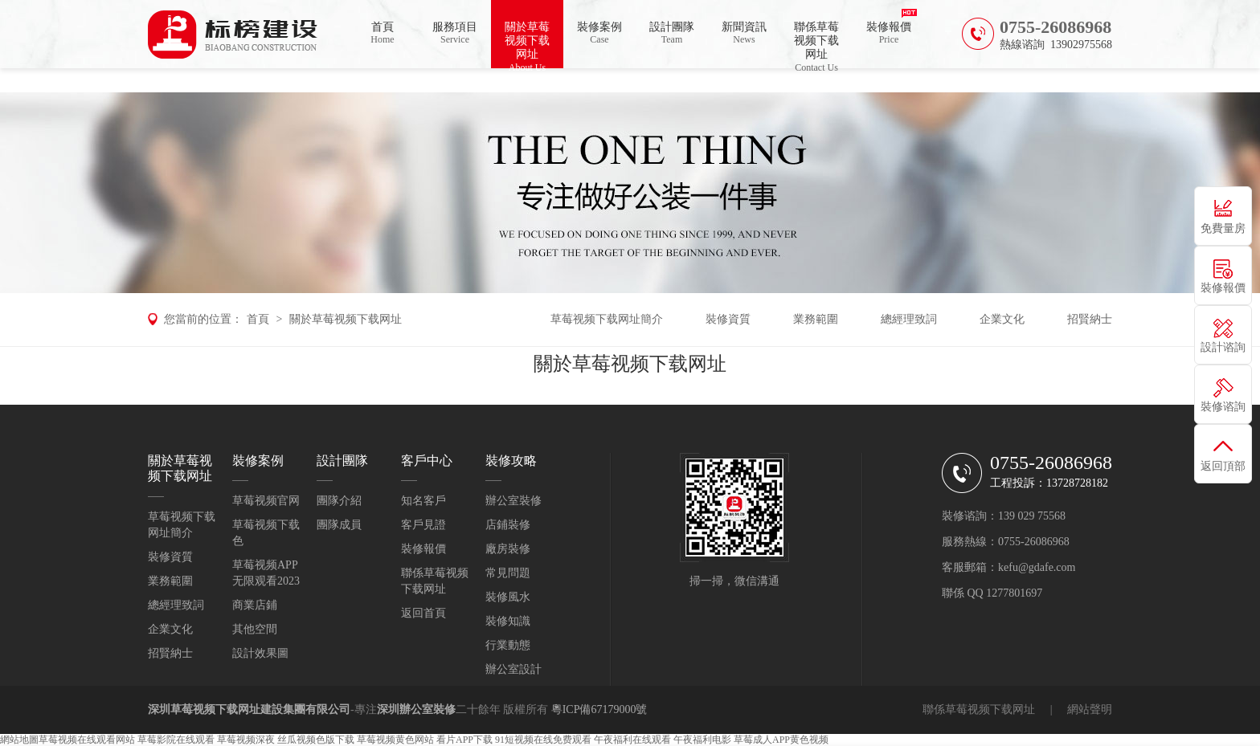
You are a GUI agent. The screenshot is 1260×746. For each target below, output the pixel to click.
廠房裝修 (507, 549)
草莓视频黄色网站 (395, 739)
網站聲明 (1089, 709)
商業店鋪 (254, 605)
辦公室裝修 (513, 501)
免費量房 (1223, 228)
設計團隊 (672, 33)
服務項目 (455, 33)
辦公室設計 (513, 669)
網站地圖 (19, 739)
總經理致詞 (909, 319)
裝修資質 (728, 319)
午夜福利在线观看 (632, 739)
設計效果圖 (260, 653)
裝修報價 (889, 33)
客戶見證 (423, 525)
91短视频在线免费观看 (543, 739)
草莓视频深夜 (246, 739)
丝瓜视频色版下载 (315, 739)
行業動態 (507, 645)
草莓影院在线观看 (176, 739)
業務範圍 (815, 319)
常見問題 (507, 573)
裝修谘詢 (1223, 407)
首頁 (382, 33)
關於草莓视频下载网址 (527, 44)
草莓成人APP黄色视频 (781, 739)
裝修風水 (507, 597)
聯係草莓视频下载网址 (816, 44)
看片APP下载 (464, 739)
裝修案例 (599, 33)
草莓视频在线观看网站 (87, 739)
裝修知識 (507, 621)
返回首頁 (423, 613)
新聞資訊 (744, 33)
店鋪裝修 (507, 525)
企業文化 (1002, 319)
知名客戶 (423, 501)
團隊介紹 (339, 501)
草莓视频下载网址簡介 (606, 319)
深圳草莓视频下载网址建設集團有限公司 (249, 709)
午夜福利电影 (702, 739)
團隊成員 (339, 525)
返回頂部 (1223, 466)
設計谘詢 (1223, 347)
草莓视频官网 (266, 501)
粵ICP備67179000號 (599, 709)
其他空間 (254, 629)
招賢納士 (1089, 319)
